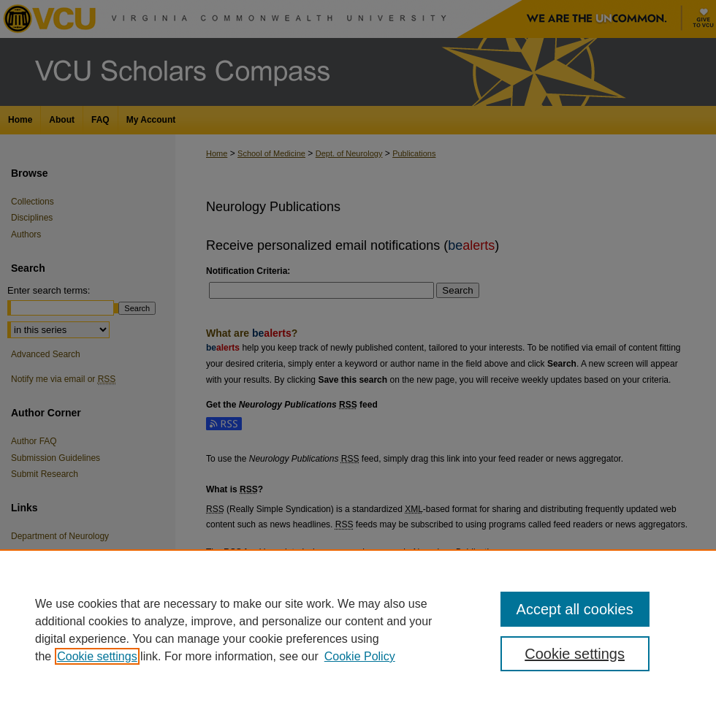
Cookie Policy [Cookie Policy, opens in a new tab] (359, 656)
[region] (358, 629)
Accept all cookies (575, 609)
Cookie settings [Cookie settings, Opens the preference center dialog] (575, 654)
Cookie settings (97, 656)
